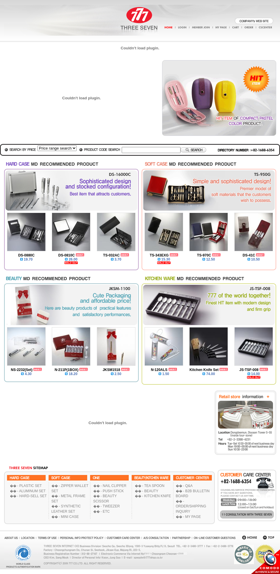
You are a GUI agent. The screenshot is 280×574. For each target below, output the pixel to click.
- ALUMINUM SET (31, 491)
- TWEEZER (110, 506)
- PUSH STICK (112, 491)
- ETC (105, 511)
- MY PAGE (192, 517)
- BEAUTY (150, 491)
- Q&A (188, 486)
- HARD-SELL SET (32, 496)
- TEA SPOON (153, 486)
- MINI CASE (69, 517)
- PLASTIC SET (29, 486)
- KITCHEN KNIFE (156, 496)
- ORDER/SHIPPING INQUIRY (191, 506)
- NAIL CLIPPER (113, 486)
